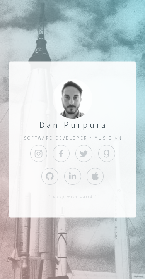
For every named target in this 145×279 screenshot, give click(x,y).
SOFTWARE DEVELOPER (55, 138)
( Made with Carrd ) (73, 197)
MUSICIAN (108, 138)
